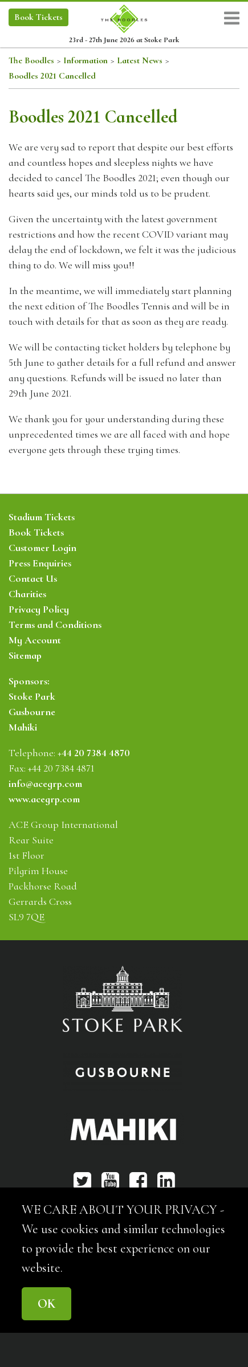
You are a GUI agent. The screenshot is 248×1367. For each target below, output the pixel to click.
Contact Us (33, 578)
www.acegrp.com (44, 799)
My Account (35, 640)
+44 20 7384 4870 (94, 752)
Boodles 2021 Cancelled (52, 75)
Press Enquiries (40, 563)
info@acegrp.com (45, 783)
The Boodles (31, 60)
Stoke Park (32, 696)
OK (46, 1303)
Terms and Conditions (55, 624)
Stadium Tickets (42, 517)
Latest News (139, 60)
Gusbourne (32, 711)
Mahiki (23, 727)
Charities (27, 593)
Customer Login (42, 547)
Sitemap (25, 655)
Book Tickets (36, 532)
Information (85, 60)
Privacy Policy (39, 609)
